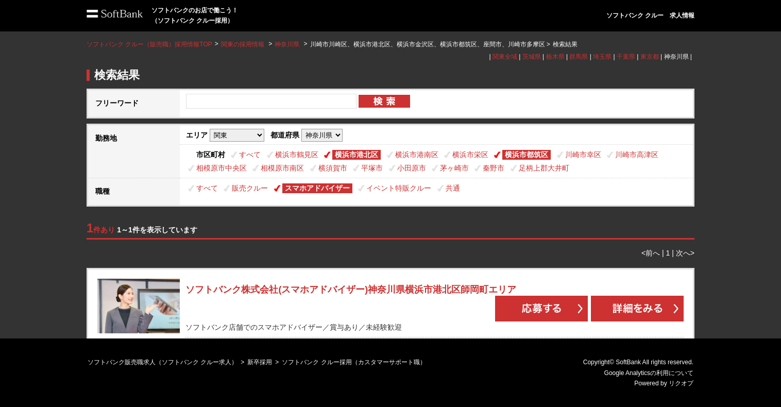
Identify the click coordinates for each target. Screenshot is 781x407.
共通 (453, 188)
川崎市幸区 (583, 154)
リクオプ (681, 383)
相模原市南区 (282, 168)
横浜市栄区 (470, 154)
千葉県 (626, 56)
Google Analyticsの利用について (648, 373)
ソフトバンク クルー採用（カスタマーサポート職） (354, 362)
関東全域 (505, 56)
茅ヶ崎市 (454, 168)
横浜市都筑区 (526, 154)
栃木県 (555, 56)
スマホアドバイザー (317, 188)
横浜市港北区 (356, 154)
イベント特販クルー (398, 188)
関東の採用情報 (243, 44)
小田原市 (411, 168)
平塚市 (372, 168)
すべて (250, 154)
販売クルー (250, 188)
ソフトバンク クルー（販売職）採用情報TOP (149, 44)
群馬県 (578, 56)
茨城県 (531, 56)
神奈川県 (287, 44)
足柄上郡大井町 (544, 168)
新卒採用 (259, 362)
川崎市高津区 (636, 154)
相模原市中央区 (221, 168)
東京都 (649, 56)
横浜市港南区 (416, 154)
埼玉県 (602, 56)
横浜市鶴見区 (296, 154)
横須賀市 (332, 168)
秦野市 (493, 168)
